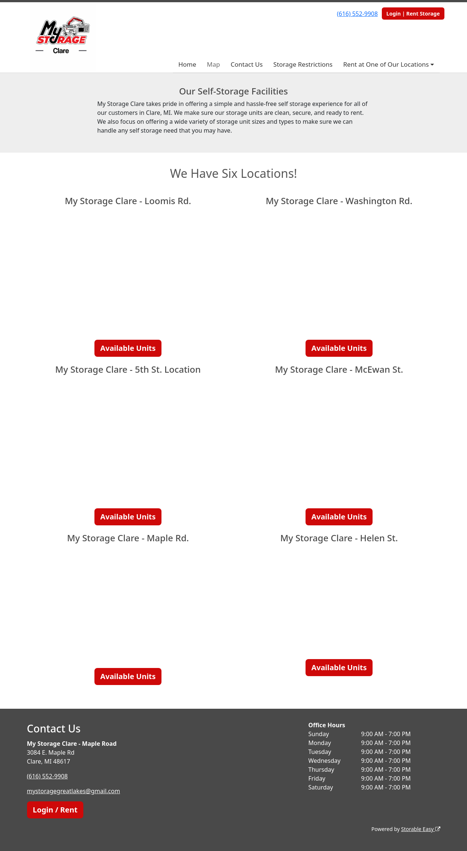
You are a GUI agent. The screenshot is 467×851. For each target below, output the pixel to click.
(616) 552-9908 (357, 14)
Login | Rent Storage (413, 13)
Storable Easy (420, 828)
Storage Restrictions (303, 64)
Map (213, 64)
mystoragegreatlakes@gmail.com (73, 791)
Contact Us (247, 64)
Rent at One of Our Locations (386, 64)
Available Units (128, 348)
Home (187, 64)
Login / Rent (55, 810)
